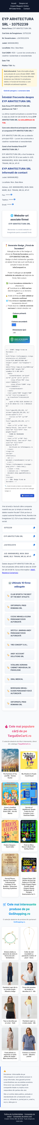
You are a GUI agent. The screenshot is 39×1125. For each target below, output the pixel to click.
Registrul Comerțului (10, 573)
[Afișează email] (13, 204)
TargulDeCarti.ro (24, 744)
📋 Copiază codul (27, 495)
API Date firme (15, 9)
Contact (27, 9)
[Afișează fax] (11, 195)
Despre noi (23, 3)
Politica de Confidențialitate (13, 1114)
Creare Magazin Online (19, 6)
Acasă (13, 3)
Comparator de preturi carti (22, 1116)
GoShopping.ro (19, 922)
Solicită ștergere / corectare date (17, 91)
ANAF (32, 570)
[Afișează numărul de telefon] (14, 199)
